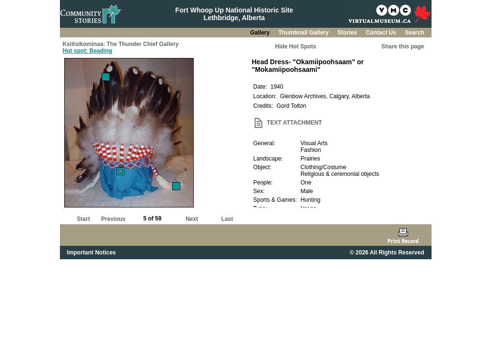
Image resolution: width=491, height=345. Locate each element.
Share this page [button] (402, 46)
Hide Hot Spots (295, 46)
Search (414, 32)
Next (192, 219)
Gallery (260, 32)
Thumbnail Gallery (304, 32)
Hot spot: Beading (87, 50)
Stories (348, 32)
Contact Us (382, 32)
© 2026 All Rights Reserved (387, 252)
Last (227, 219)
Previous (113, 219)
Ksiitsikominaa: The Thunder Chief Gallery (121, 44)
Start (83, 219)
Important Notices (91, 252)
